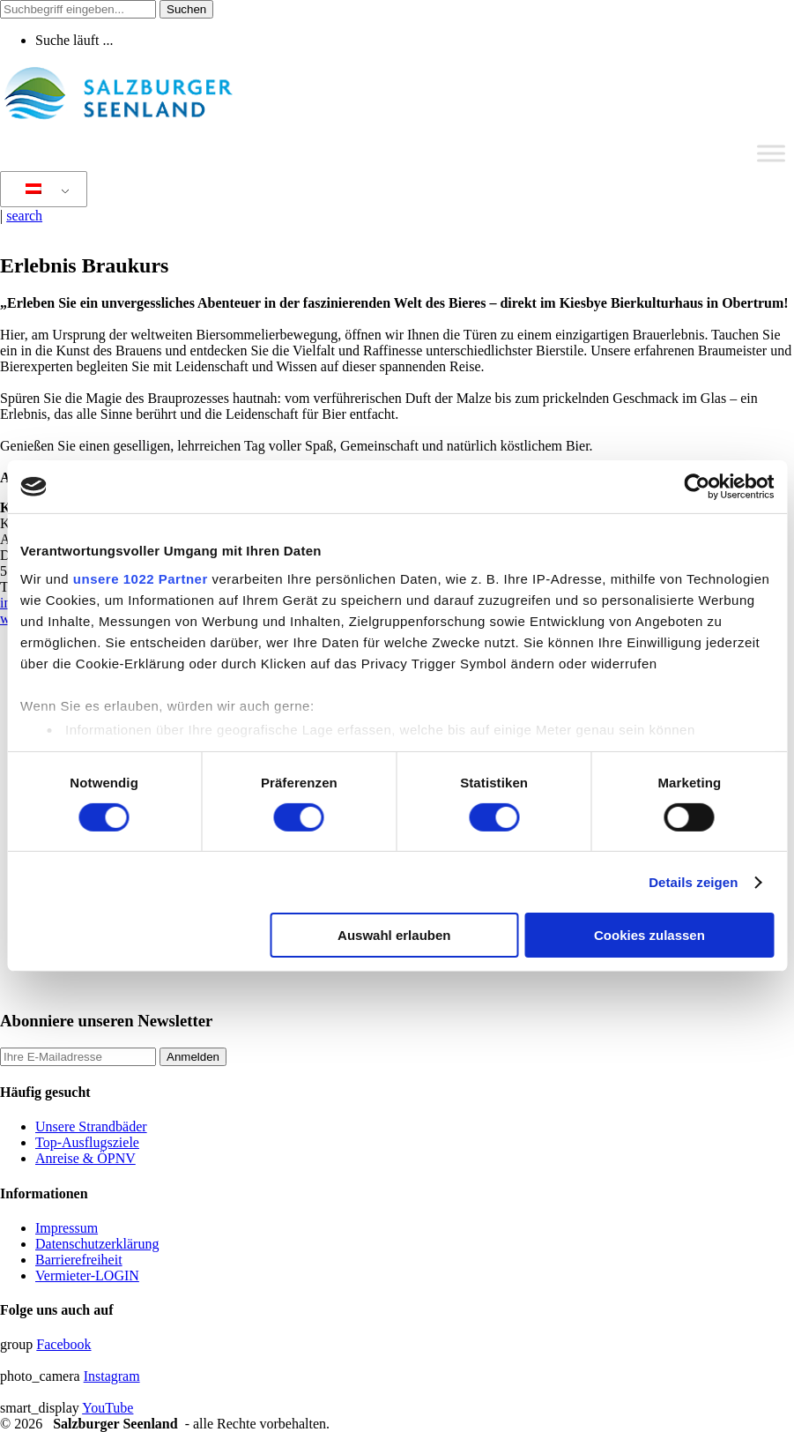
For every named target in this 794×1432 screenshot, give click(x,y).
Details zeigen (693, 882)
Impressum (66, 1227)
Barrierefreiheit (78, 1259)
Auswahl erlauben (394, 935)
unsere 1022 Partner (140, 578)
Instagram (112, 1376)
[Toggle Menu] (771, 153)
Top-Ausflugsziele (87, 1142)
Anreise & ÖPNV (85, 1158)
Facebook (63, 1344)
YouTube (107, 1407)
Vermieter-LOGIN (87, 1275)
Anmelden (193, 1056)
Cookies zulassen (649, 935)
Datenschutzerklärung (97, 1243)
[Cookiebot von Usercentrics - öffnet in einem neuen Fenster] (697, 487)
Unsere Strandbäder (91, 1126)
